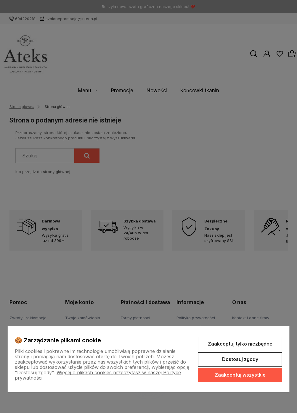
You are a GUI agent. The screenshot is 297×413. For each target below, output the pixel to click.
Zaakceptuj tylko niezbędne (240, 344)
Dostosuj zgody (240, 359)
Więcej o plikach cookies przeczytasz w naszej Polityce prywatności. (98, 375)
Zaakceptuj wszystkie (240, 375)
